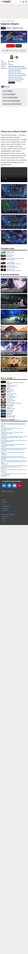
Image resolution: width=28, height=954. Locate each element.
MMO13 (3, 499)
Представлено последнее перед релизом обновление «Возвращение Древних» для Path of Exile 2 (14, 437)
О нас (3, 520)
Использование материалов (8, 514)
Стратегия (18, 80)
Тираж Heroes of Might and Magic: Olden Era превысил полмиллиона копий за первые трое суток (14, 466)
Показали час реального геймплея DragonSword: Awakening (12, 453)
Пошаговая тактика (13, 75)
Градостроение (12, 71)
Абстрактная (11, 80)
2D (15, 73)
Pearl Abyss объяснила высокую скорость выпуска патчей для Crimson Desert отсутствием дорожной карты (13, 424)
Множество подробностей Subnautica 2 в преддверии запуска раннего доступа (13, 338)
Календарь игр (5, 508)
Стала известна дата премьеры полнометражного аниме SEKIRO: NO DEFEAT (13, 445)
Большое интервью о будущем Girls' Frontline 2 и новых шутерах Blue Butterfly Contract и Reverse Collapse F (13, 306)
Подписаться (10, 45)
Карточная (11, 61)
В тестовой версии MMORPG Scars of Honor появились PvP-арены (11, 429)
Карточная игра (21, 73)
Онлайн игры (5, 501)
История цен (23, 50)
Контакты (4, 518)
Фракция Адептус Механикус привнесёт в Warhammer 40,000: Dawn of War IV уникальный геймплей (14, 449)
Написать (18, 45)
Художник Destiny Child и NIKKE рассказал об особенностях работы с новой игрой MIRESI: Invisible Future (12, 290)
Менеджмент (17, 70)
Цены (21, 28)
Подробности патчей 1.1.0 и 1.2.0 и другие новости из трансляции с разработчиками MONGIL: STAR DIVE (13, 353)
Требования (15, 28)
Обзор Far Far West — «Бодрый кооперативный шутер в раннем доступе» (13, 322)
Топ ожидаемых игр (6, 506)
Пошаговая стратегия (13, 68)
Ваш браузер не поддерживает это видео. (14, 174)
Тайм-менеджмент (19, 79)
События (9, 28)
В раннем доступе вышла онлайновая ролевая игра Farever (13, 470)
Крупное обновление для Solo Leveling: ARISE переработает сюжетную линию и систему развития (13, 457)
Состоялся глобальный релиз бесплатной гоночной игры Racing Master (13, 474)
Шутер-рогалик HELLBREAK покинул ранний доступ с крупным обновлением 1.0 (14, 441)
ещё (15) (11, 82)
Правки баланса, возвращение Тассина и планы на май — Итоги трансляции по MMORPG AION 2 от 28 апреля (13, 369)
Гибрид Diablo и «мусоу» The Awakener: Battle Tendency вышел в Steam (12, 433)
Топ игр (3, 504)
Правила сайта (5, 516)
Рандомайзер (5, 510)
